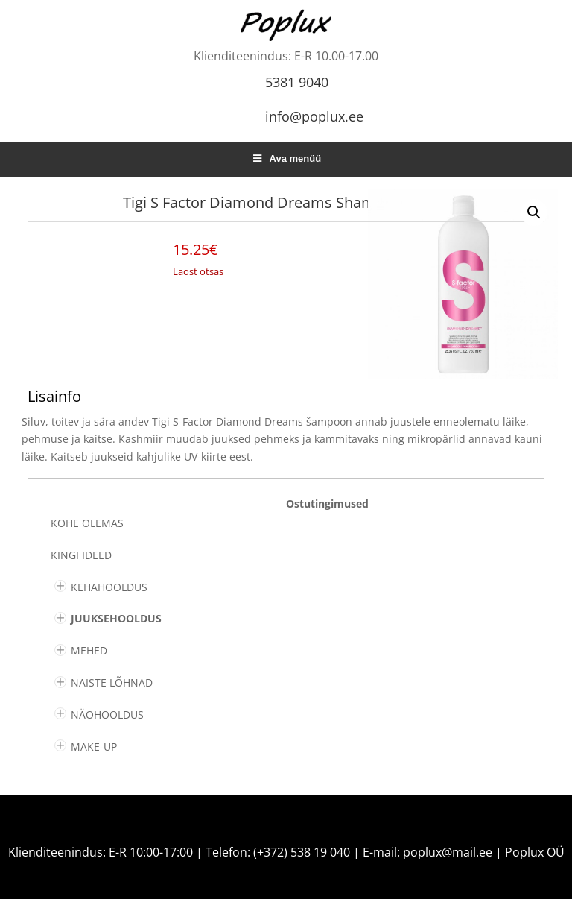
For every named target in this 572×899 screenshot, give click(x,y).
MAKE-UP (94, 746)
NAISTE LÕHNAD (112, 682)
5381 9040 (296, 82)
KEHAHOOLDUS (109, 587)
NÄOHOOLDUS (107, 714)
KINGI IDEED (81, 555)
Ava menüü (286, 158)
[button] (534, 212)
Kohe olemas (87, 523)
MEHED (89, 650)
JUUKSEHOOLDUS (116, 618)
